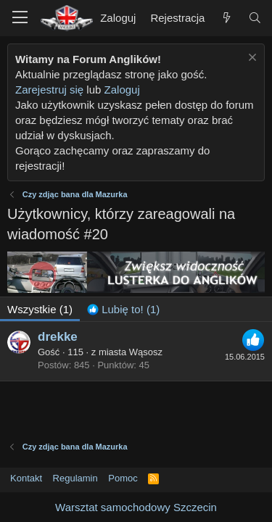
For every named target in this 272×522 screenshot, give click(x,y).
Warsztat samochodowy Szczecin (136, 507)
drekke (58, 337)
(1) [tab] (40, 309)
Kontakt (26, 478)
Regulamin (75, 478)
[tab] (123, 309)
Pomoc (122, 478)
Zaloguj (122, 89)
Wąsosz (145, 352)
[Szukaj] (255, 17)
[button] (20, 18)
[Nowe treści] (226, 17)
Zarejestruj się (49, 89)
